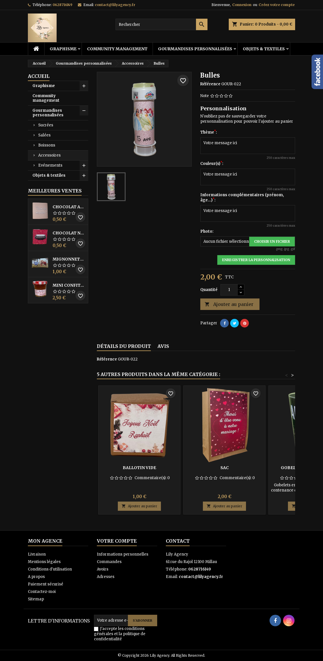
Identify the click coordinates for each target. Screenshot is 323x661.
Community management (117, 48)
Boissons (46, 145)
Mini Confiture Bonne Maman (69, 285)
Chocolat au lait (69, 207)
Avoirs (102, 569)
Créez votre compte (277, 5)
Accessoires (49, 155)
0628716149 (62, 5)
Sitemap (36, 599)
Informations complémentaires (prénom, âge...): (242, 197)
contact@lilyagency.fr (115, 5)
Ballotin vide (139, 467)
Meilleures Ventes (55, 191)
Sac (224, 467)
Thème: (208, 132)
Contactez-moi (42, 591)
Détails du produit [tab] (124, 346)
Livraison (37, 554)
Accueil (38, 76)
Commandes (109, 561)
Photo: (207, 231)
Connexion (241, 5)
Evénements (50, 165)
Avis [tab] (163, 346)
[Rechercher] (161, 24)
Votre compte (117, 541)
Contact (178, 541)
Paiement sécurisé (45, 584)
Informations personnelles (122, 554)
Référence (210, 84)
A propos (36, 576)
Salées (44, 135)
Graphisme (63, 48)
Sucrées (45, 125)
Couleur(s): (211, 163)
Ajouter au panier (229, 304)
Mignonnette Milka (69, 259)
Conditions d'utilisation (50, 569)
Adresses (105, 576)
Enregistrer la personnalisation (256, 260)
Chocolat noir (69, 233)
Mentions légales (44, 561)
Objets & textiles (264, 48)
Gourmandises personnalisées (195, 48)
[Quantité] (229, 290)
